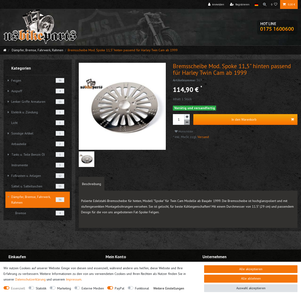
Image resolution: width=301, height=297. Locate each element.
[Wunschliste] (274, 4)
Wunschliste (184, 131)
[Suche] (264, 4)
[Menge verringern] (187, 122)
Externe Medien (93, 288)
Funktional (142, 288)
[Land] (254, 4)
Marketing (64, 288)
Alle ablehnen (251, 278)
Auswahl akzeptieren (250, 288)
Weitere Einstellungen (168, 288)
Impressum (73, 279)
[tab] (91, 184)
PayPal (119, 288)
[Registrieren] (238, 4)
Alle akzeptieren (250, 269)
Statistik (41, 288)
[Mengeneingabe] (178, 119)
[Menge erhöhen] (187, 117)
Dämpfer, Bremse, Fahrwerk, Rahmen (37, 50)
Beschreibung (91, 184)
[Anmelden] (214, 4)
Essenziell (18, 288)
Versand (203, 137)
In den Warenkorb (262, 119)
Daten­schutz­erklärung (30, 279)
